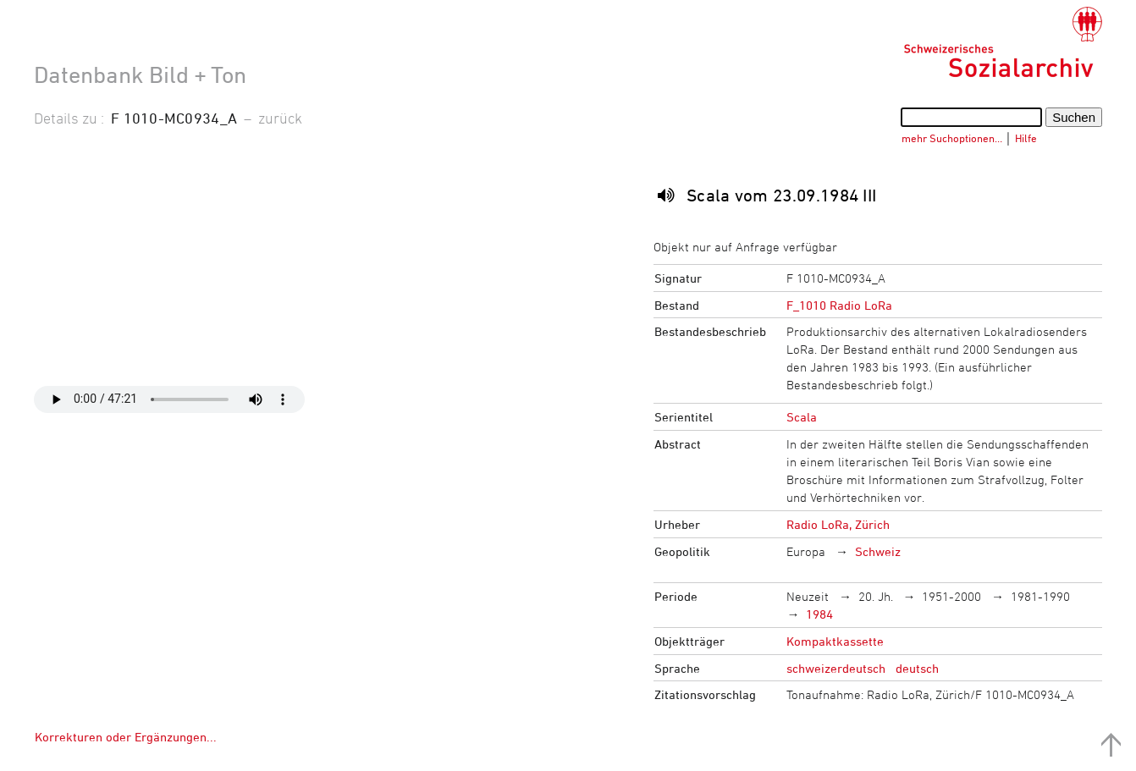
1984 (819, 614)
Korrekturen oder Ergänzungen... (126, 737)
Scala (801, 417)
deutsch (917, 668)
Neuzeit (807, 596)
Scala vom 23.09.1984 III (782, 195)
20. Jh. (875, 596)
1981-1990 (1040, 596)
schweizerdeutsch (835, 668)
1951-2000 (951, 596)
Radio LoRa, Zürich (838, 524)
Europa (805, 551)
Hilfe (1026, 138)
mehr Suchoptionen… (952, 138)
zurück (280, 117)
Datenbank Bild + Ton (140, 74)
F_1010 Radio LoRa (839, 305)
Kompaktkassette (835, 641)
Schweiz (878, 551)
